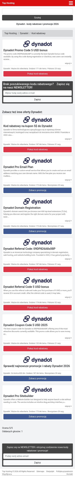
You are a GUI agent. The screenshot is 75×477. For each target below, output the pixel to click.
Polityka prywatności (64, 471)
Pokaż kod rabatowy (37, 73)
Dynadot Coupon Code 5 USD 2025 (25, 325)
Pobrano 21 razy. (54, 343)
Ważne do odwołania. (20, 68)
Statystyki (50, 471)
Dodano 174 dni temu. (38, 302)
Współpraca (7, 474)
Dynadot (24, 33)
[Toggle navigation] (71, 3)
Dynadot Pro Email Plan (18, 167)
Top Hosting (8, 3)
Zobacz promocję (37, 190)
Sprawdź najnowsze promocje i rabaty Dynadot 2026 (36, 366)
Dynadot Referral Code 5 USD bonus (26, 287)
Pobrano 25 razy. (54, 68)
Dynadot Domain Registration (22, 207)
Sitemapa (40, 471)
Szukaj (37, 17)
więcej (68, 63)
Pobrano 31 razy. (54, 144)
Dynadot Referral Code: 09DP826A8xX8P (29, 248)
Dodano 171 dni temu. (38, 68)
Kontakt (70, 474)
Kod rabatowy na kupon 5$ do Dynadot (27, 126)
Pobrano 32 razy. (54, 302)
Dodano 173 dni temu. (38, 185)
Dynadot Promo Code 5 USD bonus (25, 50)
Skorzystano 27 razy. (55, 226)
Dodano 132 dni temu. (38, 343)
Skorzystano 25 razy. (55, 185)
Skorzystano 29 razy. (53, 373)
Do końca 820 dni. (18, 373)
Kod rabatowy (38, 33)
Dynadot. (7, 68)
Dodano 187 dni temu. (38, 144)
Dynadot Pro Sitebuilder (18, 396)
